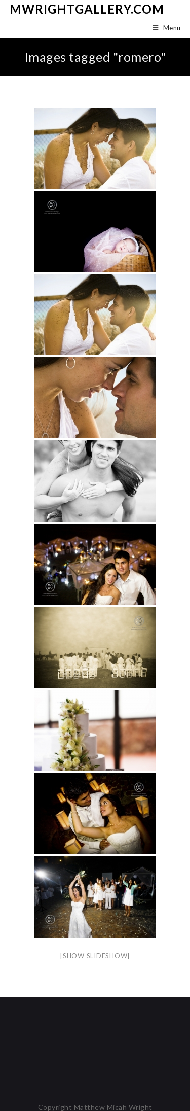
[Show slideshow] (95, 956)
